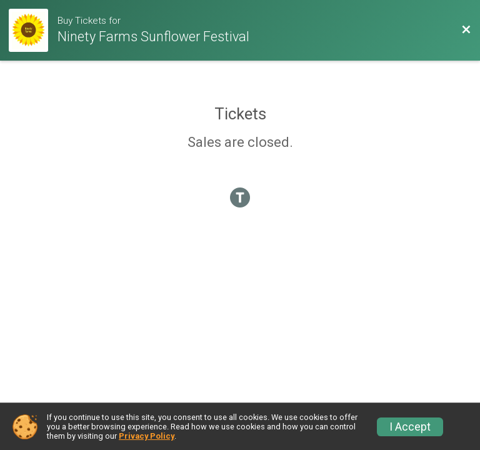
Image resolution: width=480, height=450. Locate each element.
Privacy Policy (146, 436)
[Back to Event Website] (466, 30)
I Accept (410, 427)
